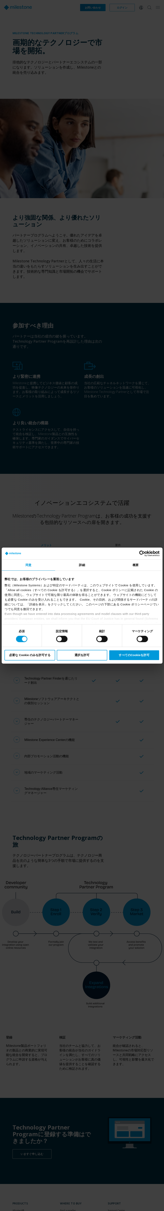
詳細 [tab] (82, 564)
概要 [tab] (136, 564)
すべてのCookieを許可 (134, 655)
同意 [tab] (28, 564)
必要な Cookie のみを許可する (29, 655)
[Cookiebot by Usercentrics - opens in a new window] (142, 553)
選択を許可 (82, 655)
